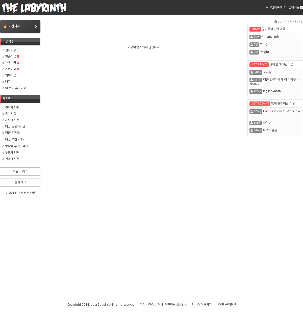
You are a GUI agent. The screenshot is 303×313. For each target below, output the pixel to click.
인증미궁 (11, 56)
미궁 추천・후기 (14, 139)
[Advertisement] (275, 219)
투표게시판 (11, 152)
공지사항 (9, 113)
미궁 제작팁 (11, 132)
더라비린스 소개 (150, 304)
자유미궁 (11, 62)
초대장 (264, 44)
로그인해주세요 (275, 7)
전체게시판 (11, 107)
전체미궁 (9, 50)
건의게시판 (11, 159)
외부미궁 (9, 75)
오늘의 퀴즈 (20, 171)
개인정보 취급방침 (175, 304)
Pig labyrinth (270, 36)
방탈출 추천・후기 (15, 146)
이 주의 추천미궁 (14, 88)
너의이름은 (270, 130)
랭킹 (7, 81)
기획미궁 (11, 69)
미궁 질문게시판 (14, 126)
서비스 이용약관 (202, 304)
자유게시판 (11, 120)
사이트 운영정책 (226, 304)
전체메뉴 (295, 7)
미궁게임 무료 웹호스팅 (20, 193)
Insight (264, 52)
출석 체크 (20, 182)
